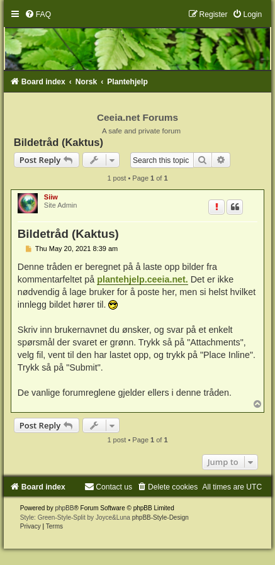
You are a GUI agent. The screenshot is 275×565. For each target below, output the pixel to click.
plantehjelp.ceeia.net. (142, 279)
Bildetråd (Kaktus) (58, 142)
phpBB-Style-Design (160, 517)
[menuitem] (38, 14)
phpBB (64, 508)
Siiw (51, 197)
